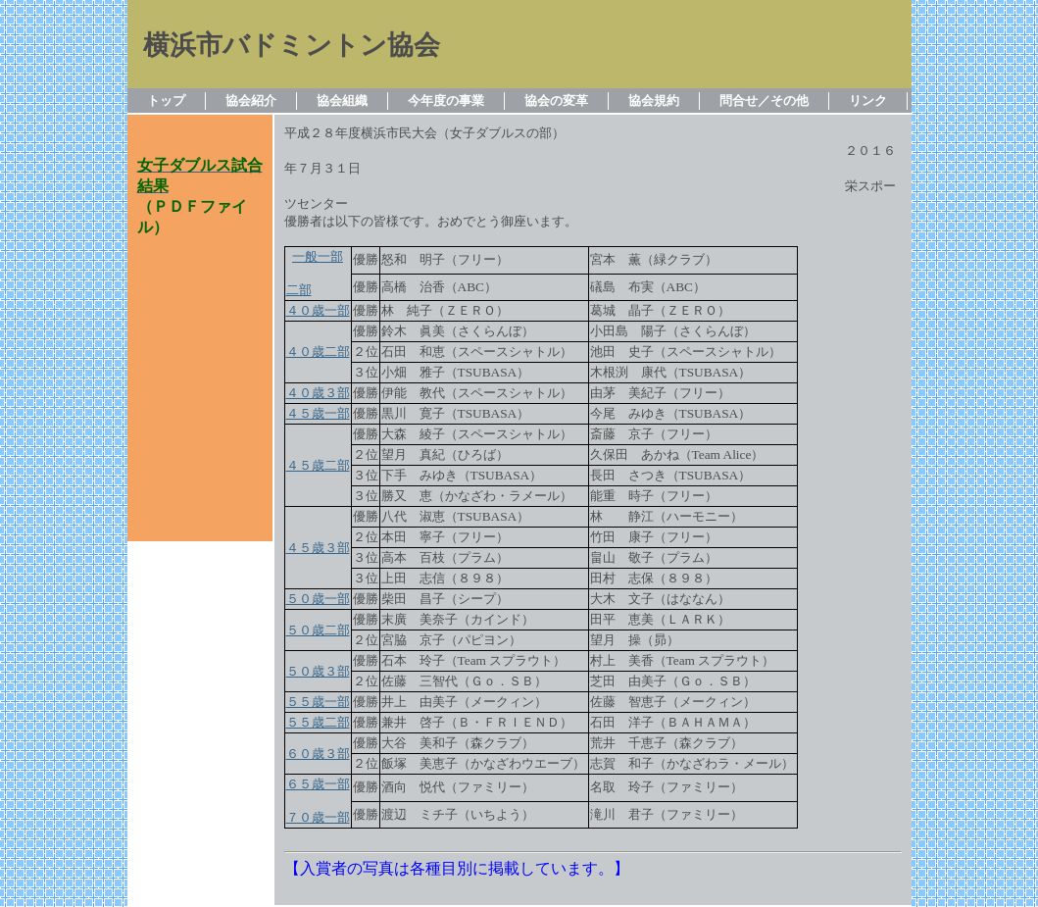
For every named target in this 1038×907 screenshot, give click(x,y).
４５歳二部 (318, 465)
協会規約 (653, 100)
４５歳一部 (318, 413)
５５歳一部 (318, 701)
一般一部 (317, 256)
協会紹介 (250, 100)
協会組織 (342, 100)
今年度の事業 (446, 100)
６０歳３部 (318, 753)
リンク (868, 100)
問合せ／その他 (764, 100)
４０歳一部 (318, 310)
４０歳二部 (318, 351)
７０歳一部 (318, 817)
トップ (166, 100)
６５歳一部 (318, 784)
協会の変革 (556, 100)
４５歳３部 (318, 547)
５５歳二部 (318, 722)
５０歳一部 (318, 598)
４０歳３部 (318, 392)
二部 (299, 289)
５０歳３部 (318, 671)
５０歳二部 (318, 630)
